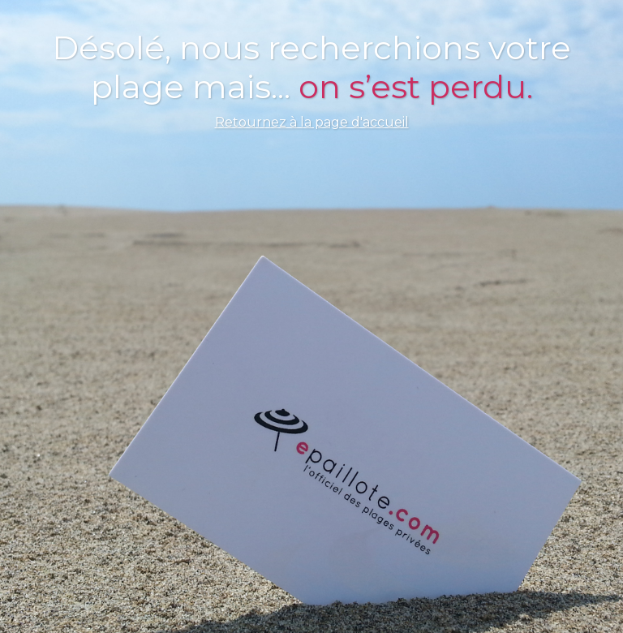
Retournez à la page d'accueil (312, 122)
